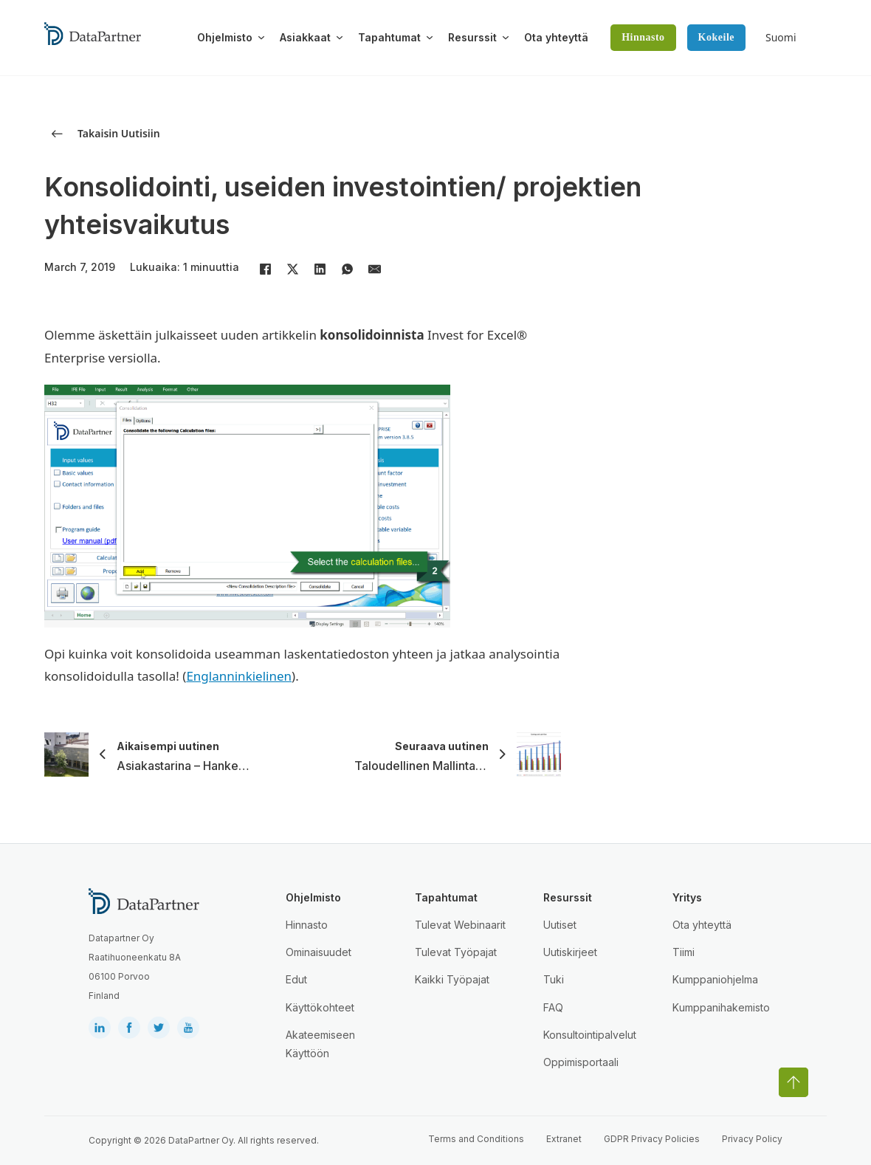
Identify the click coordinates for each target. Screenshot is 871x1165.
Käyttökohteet (320, 1007)
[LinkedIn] (320, 269)
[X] (292, 269)
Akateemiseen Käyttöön (320, 1043)
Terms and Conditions (476, 1138)
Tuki (553, 979)
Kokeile (716, 37)
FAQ (553, 1007)
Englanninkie (224, 675)
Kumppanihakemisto (721, 1007)
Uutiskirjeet (570, 952)
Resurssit (472, 37)
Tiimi (683, 952)
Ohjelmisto (224, 37)
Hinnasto (643, 37)
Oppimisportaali (581, 1062)
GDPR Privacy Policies (652, 1138)
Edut (296, 979)
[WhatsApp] (347, 269)
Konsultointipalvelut (589, 1034)
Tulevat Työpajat (456, 952)
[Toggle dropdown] (261, 37)
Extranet (564, 1138)
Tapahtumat (389, 37)
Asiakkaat (305, 37)
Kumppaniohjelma (715, 979)
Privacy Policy (752, 1138)
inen (279, 675)
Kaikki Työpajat (452, 979)
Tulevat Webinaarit (460, 924)
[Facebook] (265, 269)
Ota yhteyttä (556, 37)
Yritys (687, 897)
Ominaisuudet (318, 952)
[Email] (374, 269)
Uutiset (559, 924)
